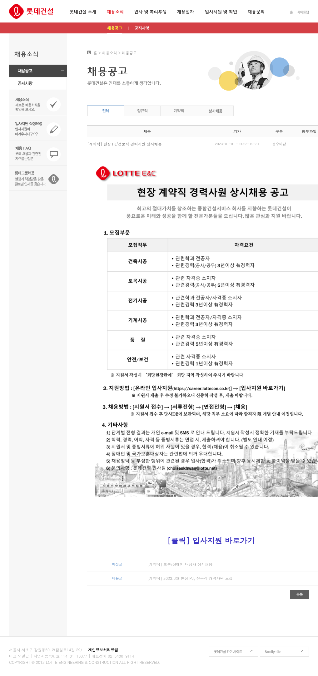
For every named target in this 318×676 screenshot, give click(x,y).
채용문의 (256, 12)
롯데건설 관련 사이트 (233, 652)
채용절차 (185, 12)
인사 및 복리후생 (150, 12)
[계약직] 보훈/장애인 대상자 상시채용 (179, 564)
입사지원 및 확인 (221, 12)
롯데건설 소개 (83, 12)
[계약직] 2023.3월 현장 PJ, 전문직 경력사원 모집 (190, 578)
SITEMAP (302, 12)
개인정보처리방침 (103, 649)
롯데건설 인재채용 (31, 11)
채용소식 (115, 12)
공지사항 (142, 29)
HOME (291, 12)
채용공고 (114, 29)
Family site (284, 652)
